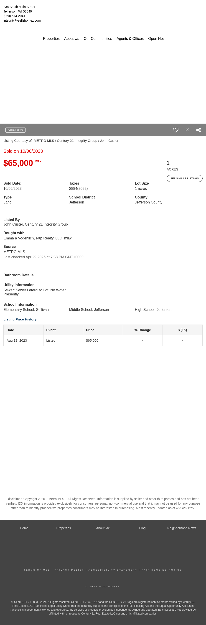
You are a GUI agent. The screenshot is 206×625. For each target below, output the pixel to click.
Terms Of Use (37, 570)
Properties (51, 39)
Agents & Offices (130, 39)
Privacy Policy (69, 570)
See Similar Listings (184, 178)
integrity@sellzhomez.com (22, 20)
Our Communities (98, 39)
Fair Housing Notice (162, 570)
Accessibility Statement (113, 570)
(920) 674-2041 (14, 16)
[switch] (175, 130)
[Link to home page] (103, 10)
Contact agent (15, 130)
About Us (71, 39)
